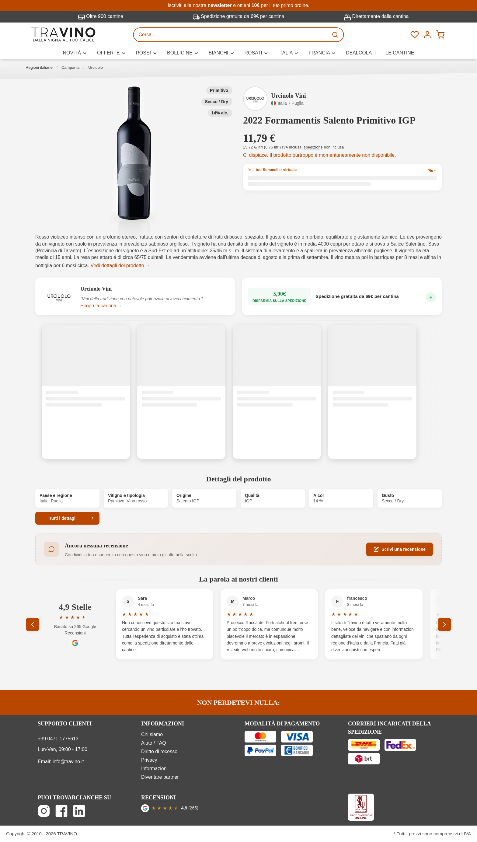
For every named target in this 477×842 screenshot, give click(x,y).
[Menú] (427, 35)
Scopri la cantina (98, 305)
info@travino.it (68, 761)
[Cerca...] (231, 34)
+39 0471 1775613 (58, 738)
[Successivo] (444, 624)
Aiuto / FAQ (153, 743)
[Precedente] (32, 624)
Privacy (149, 760)
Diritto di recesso (159, 751)
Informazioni (154, 768)
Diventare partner (160, 777)
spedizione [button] (313, 147)
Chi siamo (152, 734)
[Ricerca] (335, 35)
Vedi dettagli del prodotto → (120, 265)
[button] (134, 153)
